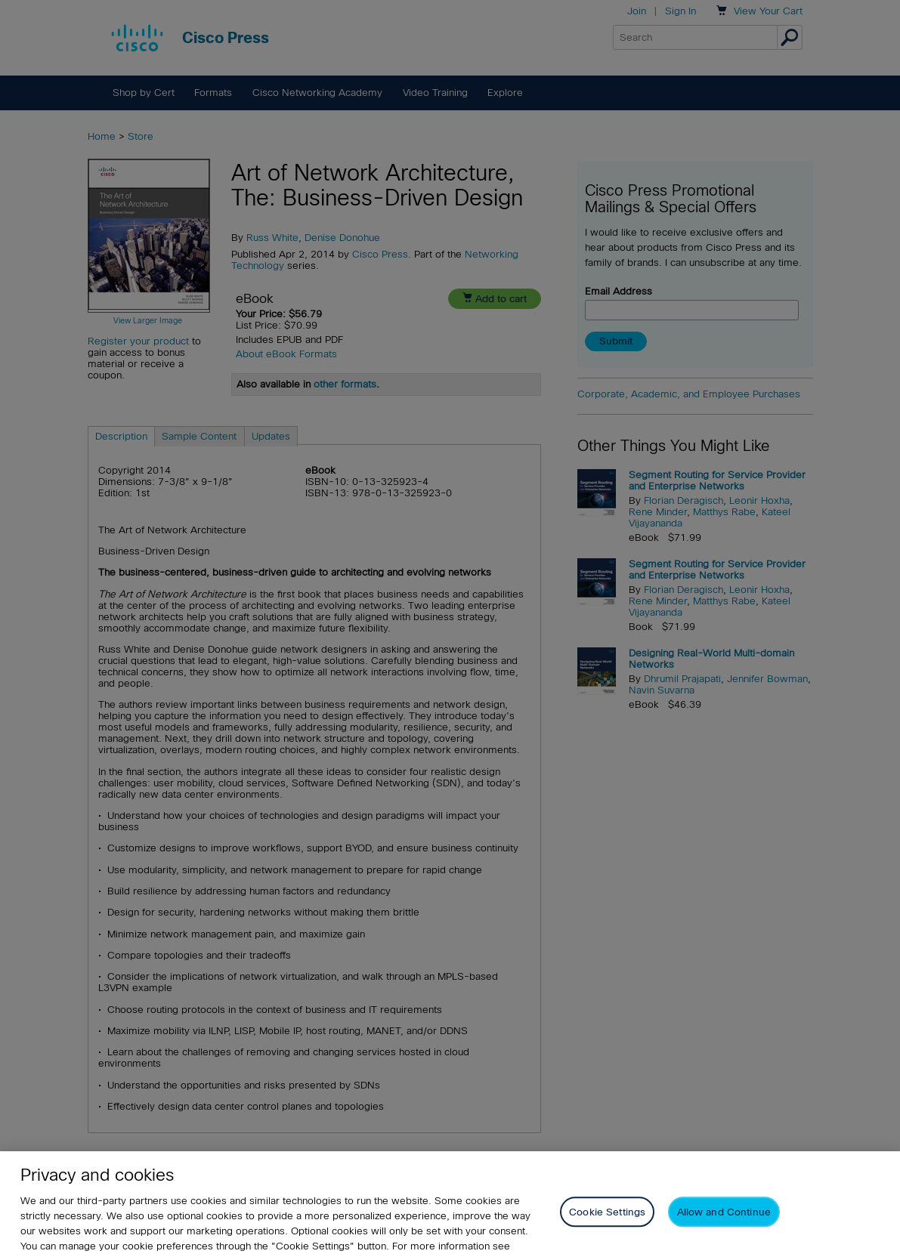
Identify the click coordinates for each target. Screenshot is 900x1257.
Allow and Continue (724, 1223)
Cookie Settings (607, 1223)
